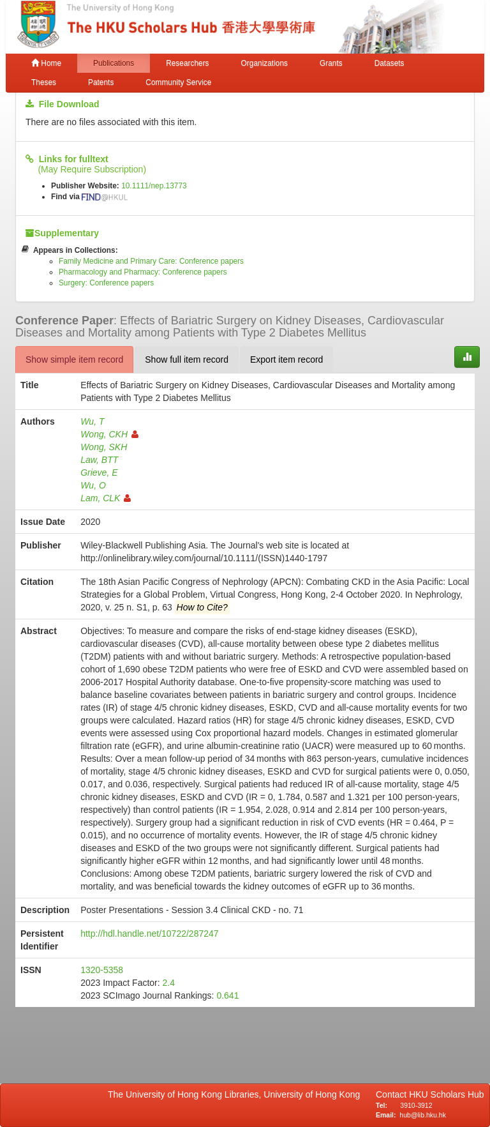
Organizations (264, 63)
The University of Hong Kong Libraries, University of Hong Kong (236, 1094)
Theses (43, 82)
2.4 (169, 983)
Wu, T (92, 421)
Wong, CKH (109, 434)
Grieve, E (98, 472)
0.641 (227, 995)
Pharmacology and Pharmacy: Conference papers (143, 272)
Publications (113, 63)
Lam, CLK (105, 498)
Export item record (286, 359)
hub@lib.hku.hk (422, 1115)
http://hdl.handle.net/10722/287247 (149, 933)
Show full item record (186, 359)
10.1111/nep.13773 (154, 185)
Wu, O (93, 485)
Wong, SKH (103, 447)
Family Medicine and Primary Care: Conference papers (151, 261)
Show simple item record (74, 359)
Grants (331, 63)
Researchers (187, 63)
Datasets (390, 63)
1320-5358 (101, 970)
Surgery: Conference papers (106, 282)
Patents (101, 82)
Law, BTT (99, 460)
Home (46, 63)
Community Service (178, 82)
